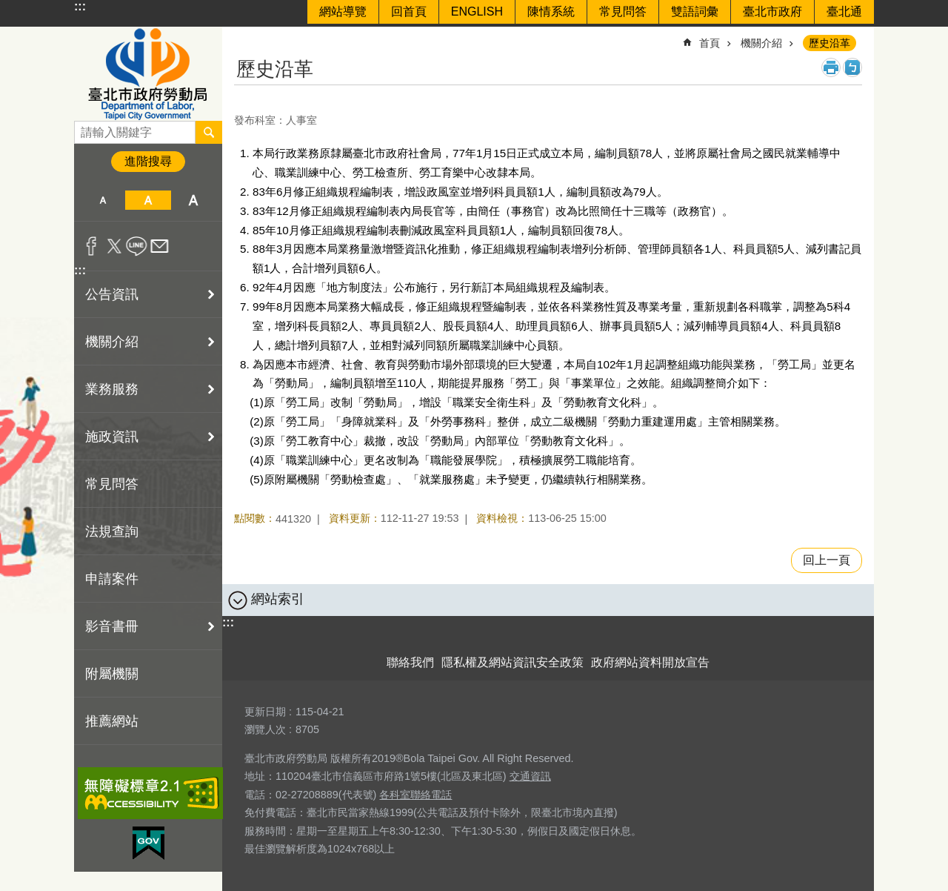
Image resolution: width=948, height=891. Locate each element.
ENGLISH (477, 11)
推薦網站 (111, 721)
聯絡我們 (410, 662)
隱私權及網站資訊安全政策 (512, 662)
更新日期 (265, 712)
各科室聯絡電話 (415, 795)
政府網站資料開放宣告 (650, 662)
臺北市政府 (772, 11)
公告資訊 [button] (111, 294)
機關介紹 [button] (111, 341)
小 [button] (102, 200)
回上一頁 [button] (826, 560)
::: (80, 6)
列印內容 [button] (831, 67)
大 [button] (193, 200)
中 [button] (147, 200)
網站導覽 (343, 11)
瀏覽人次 (265, 729)
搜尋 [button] (209, 132)
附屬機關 (111, 673)
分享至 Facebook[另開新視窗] (91, 246)
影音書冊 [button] (111, 626)
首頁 (709, 43)
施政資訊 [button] (111, 436)
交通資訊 (530, 776)
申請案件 (111, 579)
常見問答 (623, 11)
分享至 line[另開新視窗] (136, 246)
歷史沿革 (829, 43)
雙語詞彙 (694, 11)
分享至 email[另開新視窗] (159, 246)
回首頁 (409, 11)
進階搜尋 (148, 161)
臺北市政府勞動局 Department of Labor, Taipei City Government (148, 74)
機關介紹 (761, 43)
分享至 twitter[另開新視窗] (114, 246)
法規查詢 (111, 531)
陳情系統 (551, 11)
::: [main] (244, 36)
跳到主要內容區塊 (7, 7)
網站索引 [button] (277, 599)
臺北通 (844, 11)
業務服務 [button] (111, 389)
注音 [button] (852, 67)
